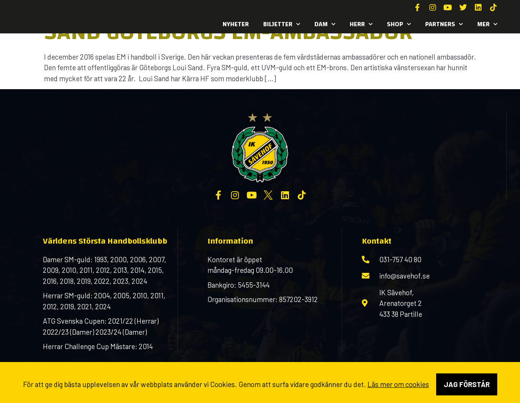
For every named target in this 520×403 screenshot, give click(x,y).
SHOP (399, 24)
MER (487, 24)
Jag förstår (467, 384)
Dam (324, 24)
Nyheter (236, 24)
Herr (361, 24)
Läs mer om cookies (398, 384)
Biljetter (281, 24)
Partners (444, 24)
